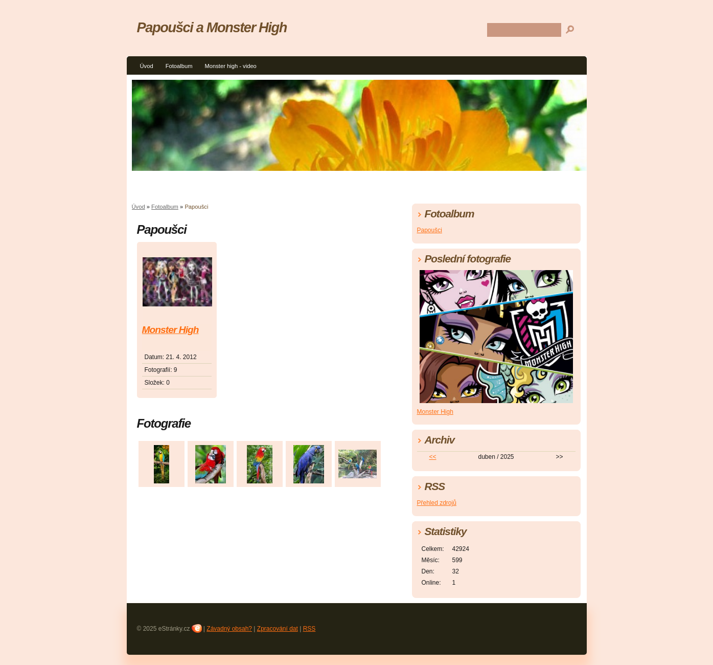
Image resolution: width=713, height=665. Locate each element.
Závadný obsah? (229, 628)
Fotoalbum (179, 66)
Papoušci (429, 230)
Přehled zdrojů (436, 502)
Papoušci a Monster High (212, 27)
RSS (309, 628)
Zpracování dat (277, 628)
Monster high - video (230, 66)
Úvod (146, 66)
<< (432, 456)
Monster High (170, 329)
